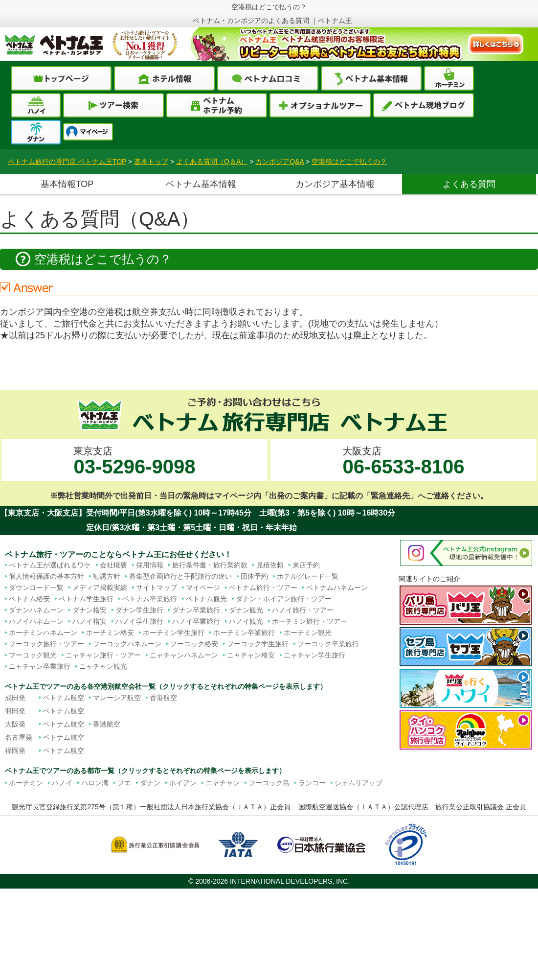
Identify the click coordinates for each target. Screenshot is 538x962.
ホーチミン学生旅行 (173, 632)
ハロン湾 (95, 783)
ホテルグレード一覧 (307, 576)
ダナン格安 (89, 610)
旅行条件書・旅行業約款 (209, 565)
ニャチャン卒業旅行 (39, 666)
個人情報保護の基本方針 (46, 576)
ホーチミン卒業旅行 (244, 632)
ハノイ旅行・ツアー (303, 610)
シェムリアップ (358, 783)
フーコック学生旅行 (258, 644)
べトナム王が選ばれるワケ (50, 565)
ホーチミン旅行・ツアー (309, 621)
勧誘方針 (106, 576)
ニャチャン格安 (251, 655)
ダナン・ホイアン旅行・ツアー (284, 599)
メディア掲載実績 (99, 587)
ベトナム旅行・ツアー (263, 587)
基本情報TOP (67, 184)
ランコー (312, 783)
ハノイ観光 (246, 621)
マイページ (203, 587)
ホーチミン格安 (110, 632)
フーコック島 (269, 783)
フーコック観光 (33, 655)
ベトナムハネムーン (337, 587)
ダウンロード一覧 (36, 587)
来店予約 (306, 565)
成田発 (15, 698)
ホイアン (183, 783)
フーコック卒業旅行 (328, 644)
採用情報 (149, 565)
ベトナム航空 (63, 698)
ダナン (150, 783)
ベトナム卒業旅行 (149, 599)
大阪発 (15, 724)
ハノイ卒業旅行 (196, 621)
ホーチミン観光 (308, 632)
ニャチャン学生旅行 (314, 655)
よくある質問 (469, 184)
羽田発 (15, 711)
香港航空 (163, 698)
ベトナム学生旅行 (86, 599)
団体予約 (254, 576)
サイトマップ (156, 587)
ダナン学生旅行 (139, 610)
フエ (124, 783)
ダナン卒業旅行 (196, 610)
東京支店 (134, 461)
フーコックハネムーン (127, 644)
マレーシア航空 (117, 698)
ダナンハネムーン (36, 610)
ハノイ (62, 783)
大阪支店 (403, 461)
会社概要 (113, 565)
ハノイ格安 (89, 621)
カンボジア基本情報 (335, 184)
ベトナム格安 (29, 599)
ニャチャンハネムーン (184, 655)
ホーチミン (26, 783)
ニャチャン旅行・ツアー (103, 655)
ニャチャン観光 (103, 666)
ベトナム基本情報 (201, 184)
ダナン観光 (246, 610)
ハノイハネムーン (36, 621)
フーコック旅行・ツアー (46, 644)
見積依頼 (270, 565)
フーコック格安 (194, 644)
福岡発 (15, 750)
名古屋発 (18, 737)
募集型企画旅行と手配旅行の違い (180, 576)
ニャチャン (222, 783)
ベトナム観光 (206, 599)
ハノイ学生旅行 (139, 621)
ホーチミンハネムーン (43, 632)
